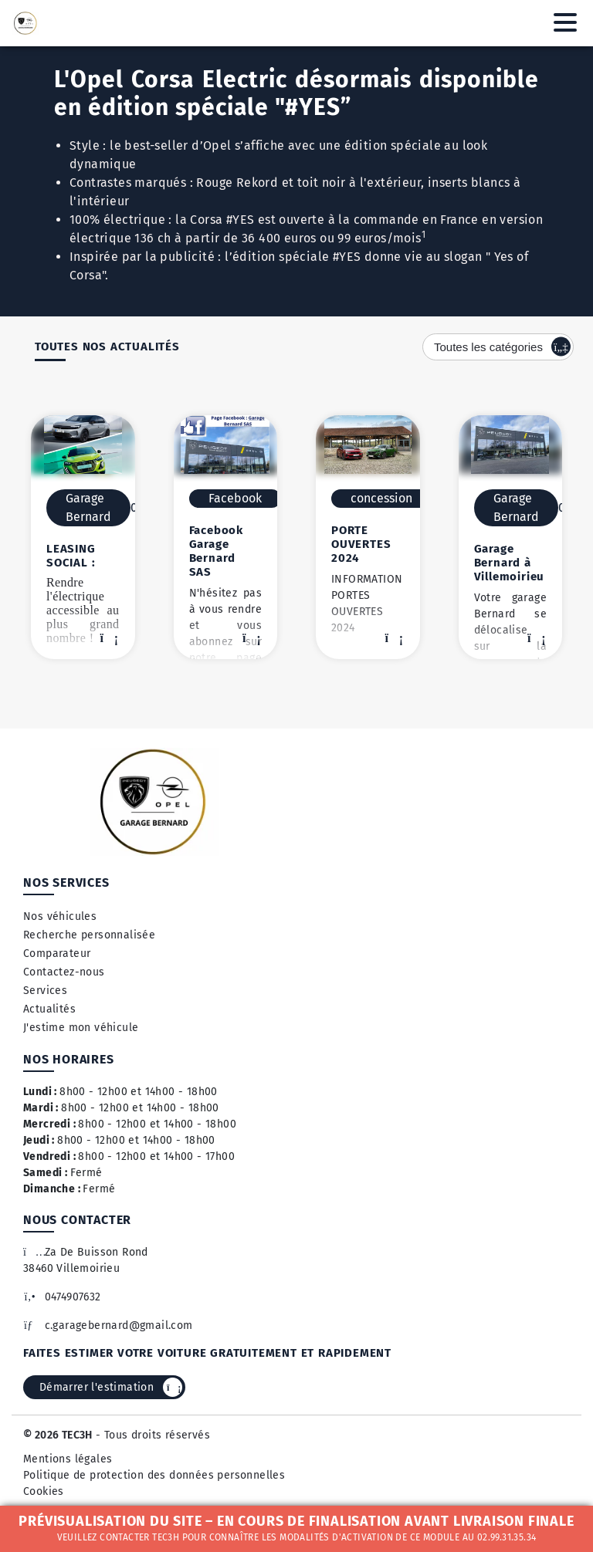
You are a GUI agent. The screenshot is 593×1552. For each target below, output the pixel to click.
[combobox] (498, 346)
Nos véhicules (60, 916)
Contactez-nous (64, 972)
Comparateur (56, 953)
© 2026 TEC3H (58, 1435)
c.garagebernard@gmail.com (108, 1325)
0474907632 (62, 1296)
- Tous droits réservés (151, 1435)
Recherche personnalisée (89, 935)
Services (45, 990)
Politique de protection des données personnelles (154, 1475)
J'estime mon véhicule (80, 1027)
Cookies (43, 1491)
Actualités (49, 1009)
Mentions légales (67, 1459)
